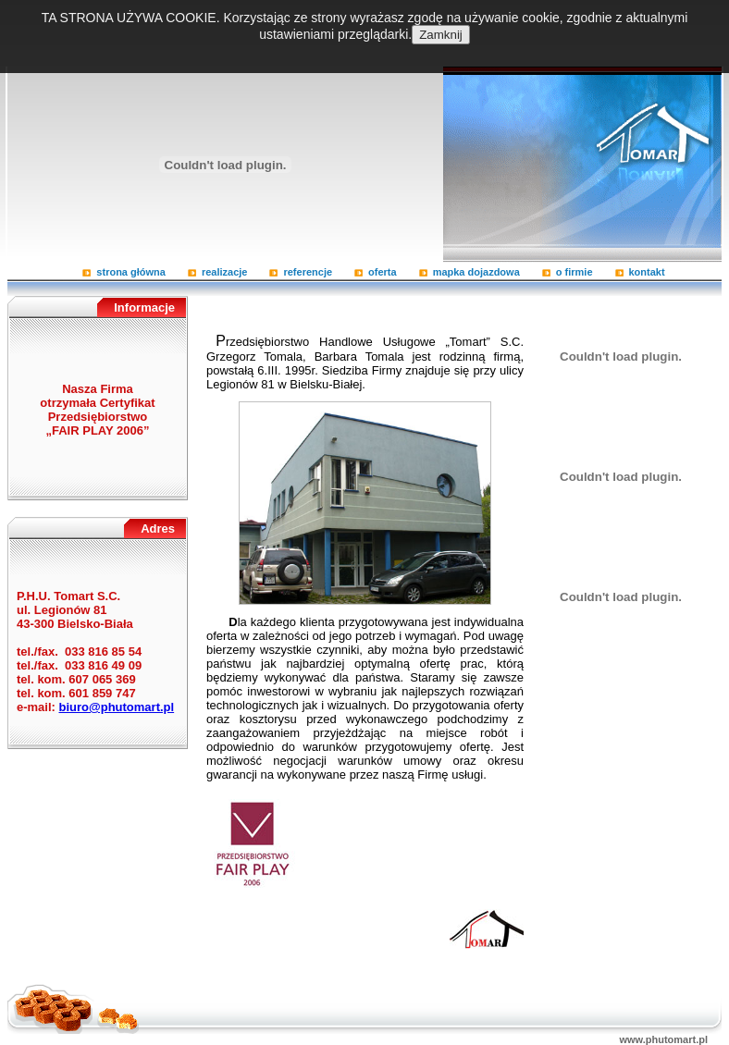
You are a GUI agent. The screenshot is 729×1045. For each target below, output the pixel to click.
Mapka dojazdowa (476, 271)
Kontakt (647, 271)
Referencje (307, 271)
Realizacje (225, 271)
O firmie (574, 271)
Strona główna (131, 271)
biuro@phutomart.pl (117, 707)
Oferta (382, 271)
